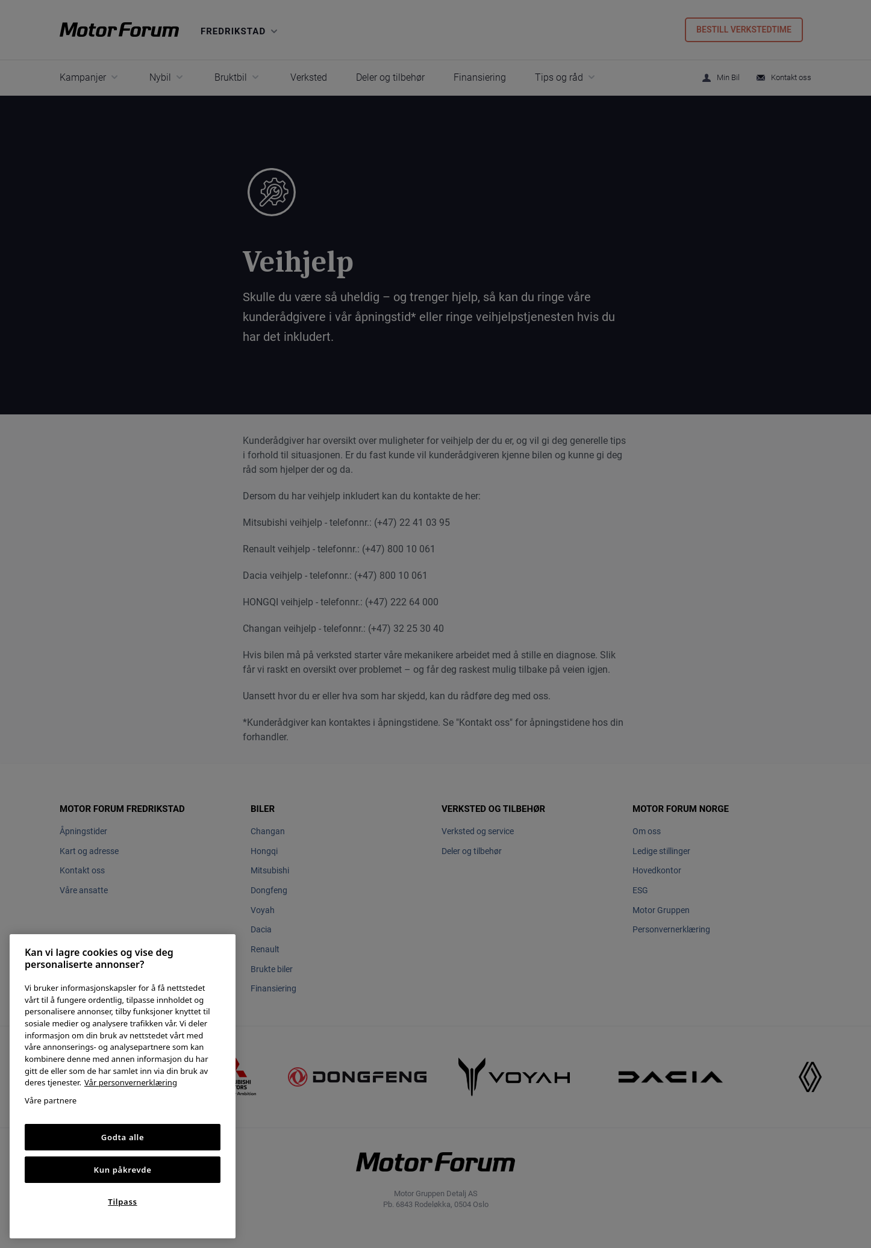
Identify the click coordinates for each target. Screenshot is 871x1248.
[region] (123, 1086)
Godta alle (123, 1137)
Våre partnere (50, 1100)
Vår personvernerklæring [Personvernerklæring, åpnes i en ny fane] (130, 1082)
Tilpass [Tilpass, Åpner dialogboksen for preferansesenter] (122, 1201)
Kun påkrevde (123, 1169)
